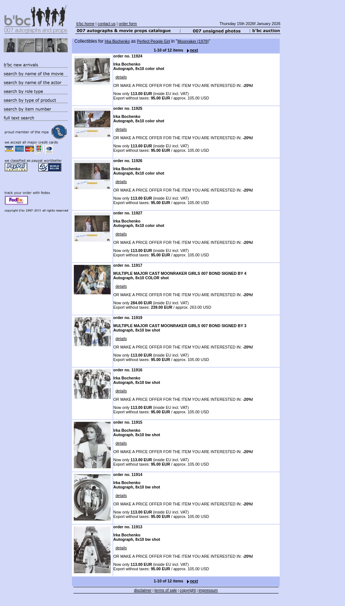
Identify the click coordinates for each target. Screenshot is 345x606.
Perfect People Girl (153, 41)
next (190, 50)
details (121, 77)
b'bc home (85, 23)
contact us (107, 23)
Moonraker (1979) (193, 41)
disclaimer (143, 590)
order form (128, 23)
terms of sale (166, 590)
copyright (188, 590)
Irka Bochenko (117, 41)
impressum (208, 590)
